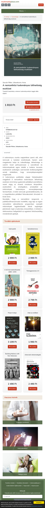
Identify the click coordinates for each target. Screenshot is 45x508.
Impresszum (35, 486)
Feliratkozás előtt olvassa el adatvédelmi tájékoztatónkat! (22, 493)
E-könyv (6, 17)
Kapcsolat (26, 486)
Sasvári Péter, (8, 82)
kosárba (12, 263)
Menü (22, 11)
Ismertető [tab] (7, 153)
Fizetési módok (10, 483)
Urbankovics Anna (19, 82)
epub (30, 120)
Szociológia (14, 17)
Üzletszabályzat (35, 483)
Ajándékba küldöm (32, 107)
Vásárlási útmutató (22, 483)
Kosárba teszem (32, 102)
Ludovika (9, 134)
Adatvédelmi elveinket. (36, 506)
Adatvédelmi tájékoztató (14, 486)
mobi (36, 120)
